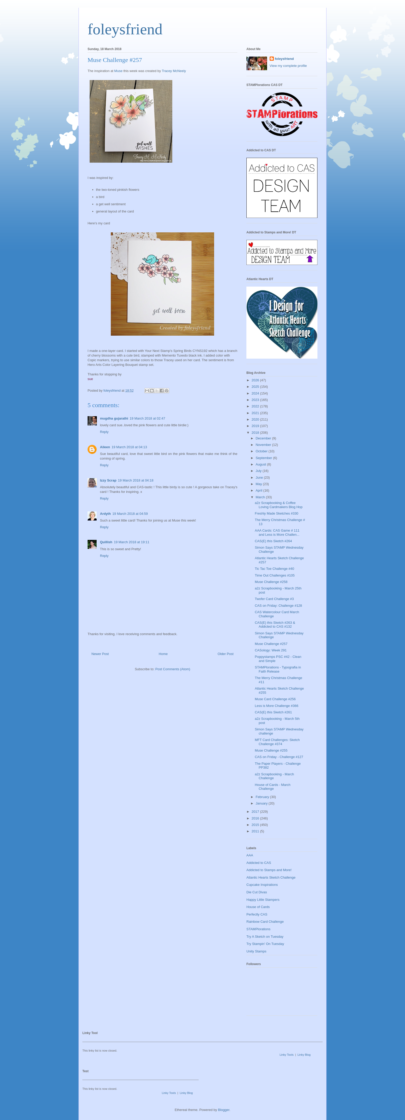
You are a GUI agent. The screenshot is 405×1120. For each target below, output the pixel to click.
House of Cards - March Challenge (272, 787)
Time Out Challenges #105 (274, 575)
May (259, 484)
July (259, 471)
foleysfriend (125, 29)
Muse (118, 71)
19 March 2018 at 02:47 (147, 418)
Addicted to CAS (258, 863)
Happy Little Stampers (262, 900)
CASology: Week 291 (270, 650)
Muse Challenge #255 (271, 750)
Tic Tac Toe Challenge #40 (274, 569)
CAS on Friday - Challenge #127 (279, 757)
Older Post (225, 654)
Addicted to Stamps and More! (269, 870)
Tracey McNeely (174, 71)
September (264, 458)
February (263, 797)
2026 (256, 380)
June (260, 477)
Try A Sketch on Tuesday (264, 936)
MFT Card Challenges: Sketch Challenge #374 (277, 742)
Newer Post (100, 654)
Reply (104, 432)
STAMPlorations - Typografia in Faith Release (278, 669)
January (262, 803)
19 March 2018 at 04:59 (130, 514)
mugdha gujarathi (114, 418)
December (264, 438)
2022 (256, 406)
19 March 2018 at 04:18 (135, 480)
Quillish (106, 542)
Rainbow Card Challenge (265, 922)
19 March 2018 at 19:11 (131, 542)
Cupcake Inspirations (262, 885)
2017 (256, 812)
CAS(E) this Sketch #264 (273, 541)
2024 (256, 393)
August (261, 464)
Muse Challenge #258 (271, 582)
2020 (256, 419)
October (262, 451)
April (259, 490)
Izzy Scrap (108, 480)
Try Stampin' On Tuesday (265, 944)
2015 (256, 825)
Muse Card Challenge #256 (275, 699)
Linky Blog (304, 1054)
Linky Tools (286, 1054)
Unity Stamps (256, 951)
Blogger (223, 1110)
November (264, 445)
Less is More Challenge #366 (276, 706)
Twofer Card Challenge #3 (274, 599)
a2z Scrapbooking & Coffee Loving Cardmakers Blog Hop (278, 505)
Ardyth (105, 514)
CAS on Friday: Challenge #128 (278, 606)
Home (163, 654)
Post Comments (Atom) (172, 669)
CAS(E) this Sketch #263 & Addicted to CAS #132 (275, 625)
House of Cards (258, 907)
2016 (256, 818)
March (261, 497)
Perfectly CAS (256, 914)
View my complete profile (288, 66)
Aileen (105, 447)
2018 (256, 433)
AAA (249, 855)
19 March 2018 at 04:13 (129, 447)
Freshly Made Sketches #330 (276, 513)
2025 (256, 387)
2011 (256, 831)
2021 (256, 413)
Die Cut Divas (256, 892)
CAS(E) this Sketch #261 (273, 712)
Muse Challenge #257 (271, 644)
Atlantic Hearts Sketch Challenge (270, 877)
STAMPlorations (258, 929)
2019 (256, 426)
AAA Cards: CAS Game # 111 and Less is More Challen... (277, 533)
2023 (256, 400)
